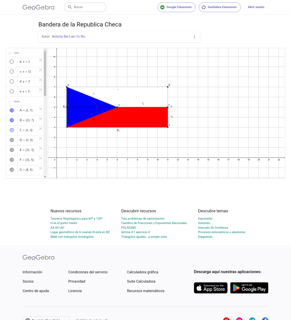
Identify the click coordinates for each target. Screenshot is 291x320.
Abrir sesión (256, 7)
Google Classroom (176, 7)
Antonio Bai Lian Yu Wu (68, 36)
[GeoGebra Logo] (38, 7)
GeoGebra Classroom (219, 7)
